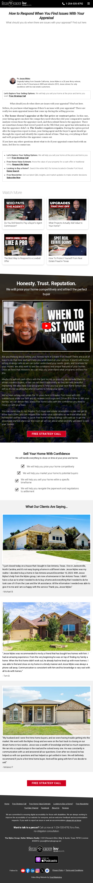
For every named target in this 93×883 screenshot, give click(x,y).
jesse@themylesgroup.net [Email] (50, 841)
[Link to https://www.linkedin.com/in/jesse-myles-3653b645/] (33, 871)
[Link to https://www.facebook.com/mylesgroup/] (28, 871)
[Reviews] (65, 808)
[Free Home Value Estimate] (39, 803)
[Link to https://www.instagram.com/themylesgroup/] (37, 871)
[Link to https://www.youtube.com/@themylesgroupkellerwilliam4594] (23, 871)
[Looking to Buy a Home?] (63, 803)
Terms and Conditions (74, 870)
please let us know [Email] (73, 820)
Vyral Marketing (56, 877)
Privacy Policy (58, 870)
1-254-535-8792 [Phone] (73, 3)
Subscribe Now (13, 177)
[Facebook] (45, 808)
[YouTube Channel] (31, 808)
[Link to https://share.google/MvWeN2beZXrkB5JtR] (47, 871)
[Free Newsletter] (82, 803)
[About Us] (55, 808)
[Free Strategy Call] (19, 803)
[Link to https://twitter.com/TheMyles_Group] (42, 871)
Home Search (13, 171)
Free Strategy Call (17, 96)
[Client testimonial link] (46, 539)
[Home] (16, 3)
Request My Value (20, 164)
